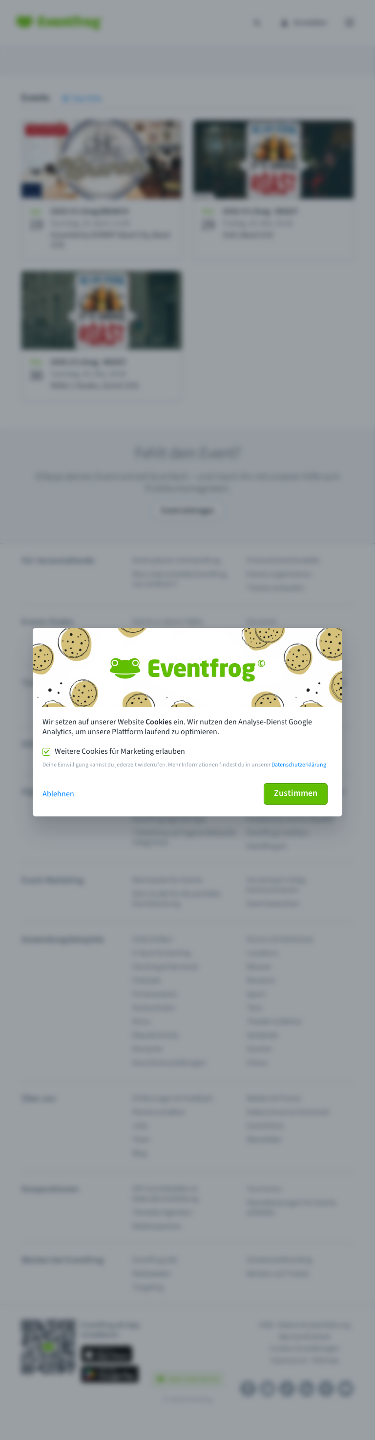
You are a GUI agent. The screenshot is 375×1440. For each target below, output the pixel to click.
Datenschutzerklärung (298, 765)
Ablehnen (58, 794)
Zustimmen (295, 793)
